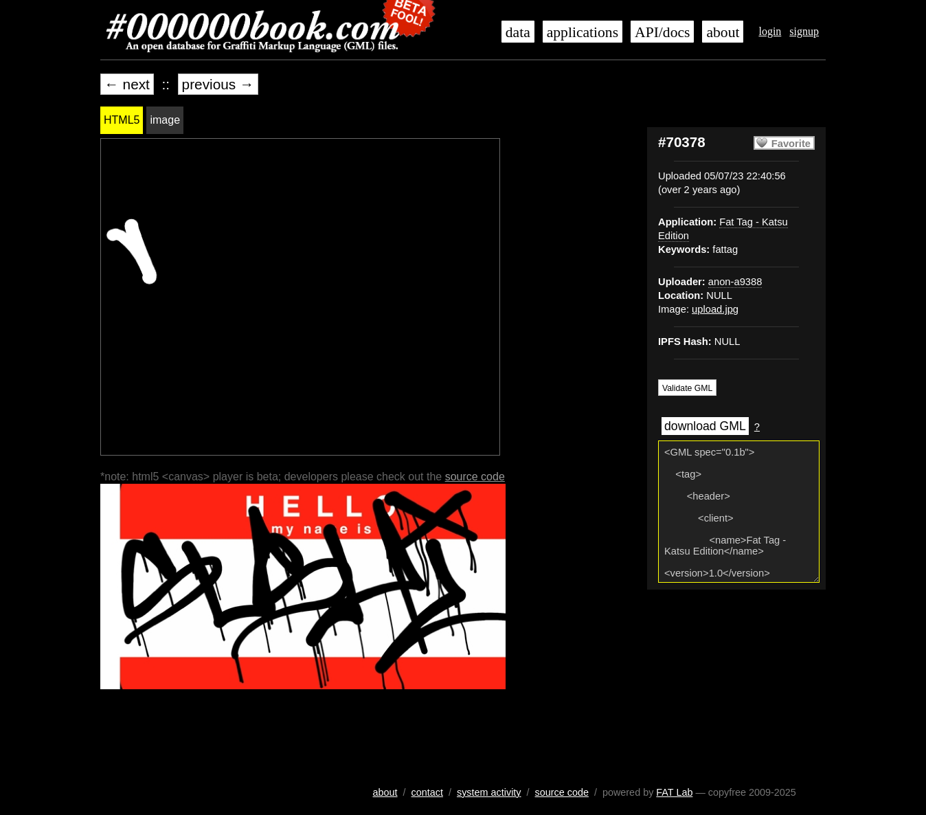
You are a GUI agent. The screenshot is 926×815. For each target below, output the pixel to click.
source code (475, 476)
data (518, 32)
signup (804, 31)
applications (582, 32)
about (722, 32)
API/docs (662, 32)
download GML (705, 426)
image (165, 120)
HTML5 (121, 120)
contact (427, 792)
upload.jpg (715, 309)
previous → (218, 84)
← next (127, 84)
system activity (489, 792)
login (769, 31)
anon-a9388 (735, 281)
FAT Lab (674, 792)
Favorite (791, 143)
